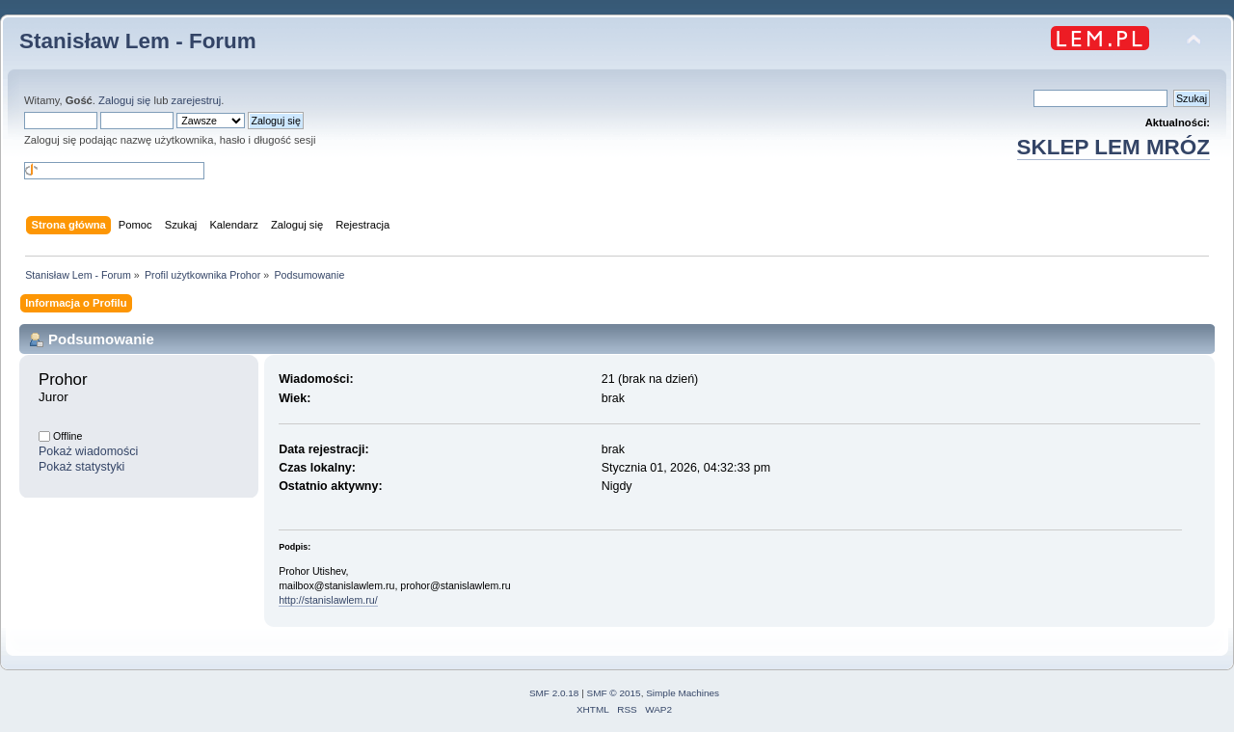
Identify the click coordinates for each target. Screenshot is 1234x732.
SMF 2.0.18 (554, 693)
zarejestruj (197, 100)
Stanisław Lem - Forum (137, 41)
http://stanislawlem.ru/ (328, 600)
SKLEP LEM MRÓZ (1113, 147)
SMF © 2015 (614, 693)
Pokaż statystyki (81, 467)
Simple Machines (682, 693)
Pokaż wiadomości (88, 451)
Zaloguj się (124, 100)
